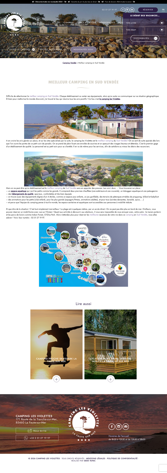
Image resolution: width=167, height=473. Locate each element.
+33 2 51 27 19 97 (37, 438)
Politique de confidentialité (122, 458)
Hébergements (107, 22)
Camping (69, 22)
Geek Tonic (90, 460)
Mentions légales (96, 458)
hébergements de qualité (22, 193)
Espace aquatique (86, 22)
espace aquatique (18, 191)
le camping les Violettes (109, 98)
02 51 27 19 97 (109, 10)
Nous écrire (37, 431)
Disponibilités (146, 38)
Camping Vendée (69, 63)
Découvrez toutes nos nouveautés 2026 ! (49, 2)
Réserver (148, 9)
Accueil (56, 22)
